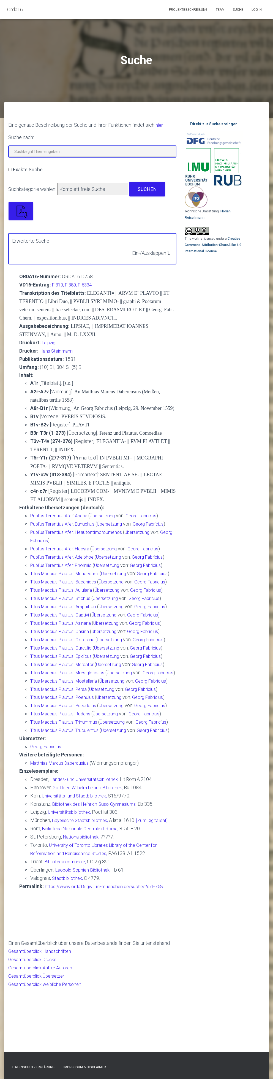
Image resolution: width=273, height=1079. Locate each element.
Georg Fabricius (150, 515)
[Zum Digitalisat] (158, 883)
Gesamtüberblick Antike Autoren (42, 1028)
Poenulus (90, 739)
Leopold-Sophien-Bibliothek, (85, 931)
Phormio (89, 563)
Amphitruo (91, 619)
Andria (86, 515)
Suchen (147, 189)
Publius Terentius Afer (53, 515)
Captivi (87, 635)
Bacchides (91, 587)
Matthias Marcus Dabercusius (62, 827)
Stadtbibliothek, (68, 940)
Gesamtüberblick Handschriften (42, 1012)
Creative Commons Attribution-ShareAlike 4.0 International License (213, 245)
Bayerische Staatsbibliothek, (82, 883)
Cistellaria (91, 659)
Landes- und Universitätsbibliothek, (87, 843)
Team (220, 10)
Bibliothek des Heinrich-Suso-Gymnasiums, (97, 867)
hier (159, 125)
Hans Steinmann (57, 350)
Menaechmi (93, 571)
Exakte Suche (28, 169)
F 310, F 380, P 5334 (73, 284)
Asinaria (88, 643)
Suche (238, 10)
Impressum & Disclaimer (85, 1067)
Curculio (89, 675)
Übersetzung (109, 515)
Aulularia (89, 603)
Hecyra (87, 547)
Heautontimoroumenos (104, 531)
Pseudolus (91, 747)
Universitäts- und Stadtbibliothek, (77, 859)
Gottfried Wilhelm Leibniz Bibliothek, (91, 851)
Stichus (88, 611)
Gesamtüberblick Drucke (34, 1020)
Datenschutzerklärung (33, 1067)
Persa (86, 731)
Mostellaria (92, 715)
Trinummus (92, 771)
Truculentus (93, 787)
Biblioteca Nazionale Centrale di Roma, (83, 891)
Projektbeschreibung (188, 10)
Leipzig (50, 342)
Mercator (90, 691)
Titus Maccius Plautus (54, 571)
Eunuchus (90, 523)
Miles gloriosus (96, 699)
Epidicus (89, 683)
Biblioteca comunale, (67, 923)
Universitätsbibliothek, (71, 875)
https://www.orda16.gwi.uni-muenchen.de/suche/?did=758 (107, 948)
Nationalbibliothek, (82, 899)
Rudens (88, 763)
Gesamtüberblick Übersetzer (39, 1036)
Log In (257, 10)
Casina (87, 651)
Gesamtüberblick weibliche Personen (48, 1044)
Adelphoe (90, 555)
